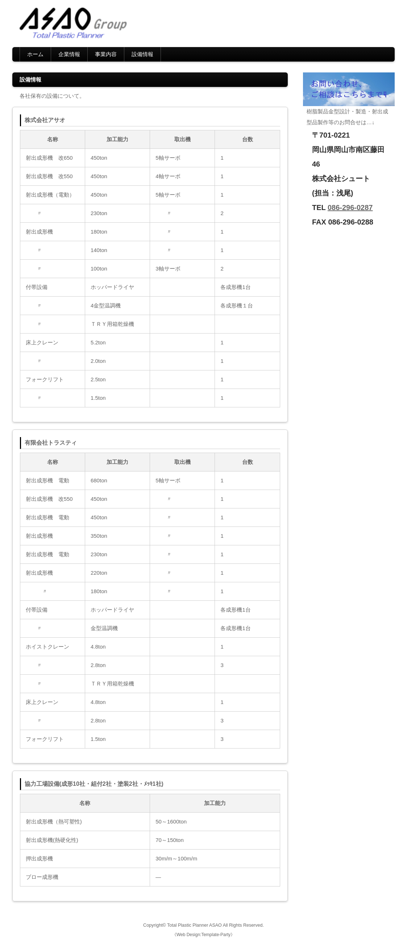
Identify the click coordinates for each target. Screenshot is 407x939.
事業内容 (106, 54)
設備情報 (142, 54)
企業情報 (69, 54)
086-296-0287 (350, 207)
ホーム (35, 54)
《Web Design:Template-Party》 (203, 934)
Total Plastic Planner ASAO (194, 925)
